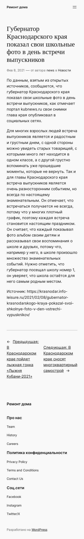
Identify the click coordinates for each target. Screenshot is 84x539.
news (50, 70)
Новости (64, 70)
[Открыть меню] (74, 7)
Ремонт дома (17, 7)
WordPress (39, 529)
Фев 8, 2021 (16, 70)
